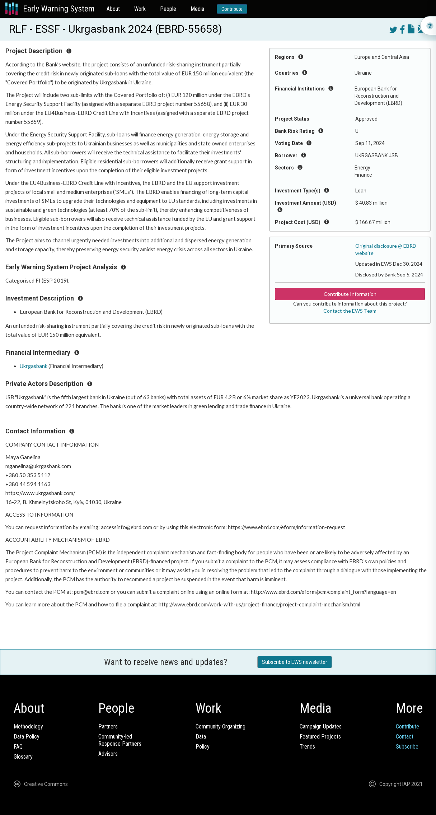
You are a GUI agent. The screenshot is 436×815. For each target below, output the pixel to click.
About (113, 8)
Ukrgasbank (33, 366)
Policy (203, 746)
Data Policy (26, 736)
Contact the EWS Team (349, 311)
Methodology (28, 726)
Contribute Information (350, 294)
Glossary (23, 756)
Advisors (108, 753)
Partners (108, 726)
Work (140, 8)
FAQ (18, 746)
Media (197, 8)
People (168, 8)
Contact (404, 736)
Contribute (232, 9)
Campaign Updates (321, 726)
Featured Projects (320, 736)
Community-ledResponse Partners (119, 740)
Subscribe (407, 746)
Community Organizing (220, 726)
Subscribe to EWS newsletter (294, 662)
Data (201, 736)
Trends (307, 746)
